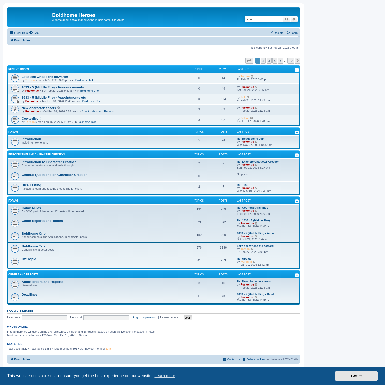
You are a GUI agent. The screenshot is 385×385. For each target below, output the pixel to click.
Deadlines (29, 294)
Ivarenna (246, 261)
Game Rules (31, 208)
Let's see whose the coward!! (45, 77)
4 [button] (275, 60)
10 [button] (291, 60)
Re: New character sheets (254, 281)
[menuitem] (34, 33)
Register (26, 311)
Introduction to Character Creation (49, 162)
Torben (30, 80)
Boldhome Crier (90, 90)
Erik (243, 97)
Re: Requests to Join (250, 138)
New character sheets (39, 108)
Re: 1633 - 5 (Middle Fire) (253, 220)
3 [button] (269, 60)
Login (11, 311)
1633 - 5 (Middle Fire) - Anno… (257, 233)
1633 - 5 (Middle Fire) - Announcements (53, 87)
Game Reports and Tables (42, 221)
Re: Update (244, 258)
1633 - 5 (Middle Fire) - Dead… (256, 294)
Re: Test (242, 184)
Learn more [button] (164, 376)
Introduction (31, 139)
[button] (249, 61)
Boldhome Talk (84, 80)
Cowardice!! (31, 118)
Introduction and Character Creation (36, 154)
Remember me (171, 317)
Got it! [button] (356, 376)
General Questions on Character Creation (54, 175)
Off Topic (29, 259)
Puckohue (32, 90)
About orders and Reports (98, 111)
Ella (108, 348)
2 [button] (263, 60)
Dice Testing (31, 185)
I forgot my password (144, 317)
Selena (245, 118)
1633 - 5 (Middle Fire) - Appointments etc (54, 97)
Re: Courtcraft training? (252, 207)
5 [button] (281, 60)
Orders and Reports (23, 274)
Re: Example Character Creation (258, 161)
